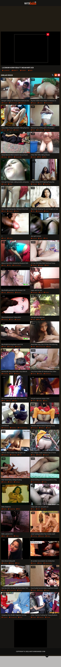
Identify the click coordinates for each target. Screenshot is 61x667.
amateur (39, 130)
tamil (10, 482)
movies (41, 536)
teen (4, 292)
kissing (9, 536)
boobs (33, 563)
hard (4, 590)
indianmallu (47, 563)
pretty (44, 482)
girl (40, 184)
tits (32, 211)
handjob (34, 292)
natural (17, 373)
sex (3, 400)
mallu (39, 563)
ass (38, 319)
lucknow (5, 70)
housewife (18, 157)
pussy (9, 130)
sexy (10, 157)
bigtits (4, 509)
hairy (4, 130)
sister (46, 211)
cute (33, 346)
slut (40, 292)
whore (11, 563)
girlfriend (47, 373)
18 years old (40, 346)
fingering (46, 184)
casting (47, 130)
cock (4, 238)
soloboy (5, 319)
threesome (13, 103)
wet (18, 509)
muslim (18, 292)
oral (19, 455)
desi (10, 184)
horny (23, 70)
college (34, 184)
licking (4, 563)
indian (40, 103)
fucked (34, 238)
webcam (39, 211)
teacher (40, 617)
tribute (17, 319)
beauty (15, 70)
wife (30, 70)
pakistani (34, 428)
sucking (5, 373)
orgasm (5, 617)
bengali (4, 103)
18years (34, 265)
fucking (34, 536)
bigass (33, 103)
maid (47, 265)
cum (11, 319)
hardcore (22, 103)
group (47, 617)
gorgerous (13, 617)
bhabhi (40, 590)
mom (8, 400)
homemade (48, 103)
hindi (16, 211)
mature (42, 428)
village (4, 157)
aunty (48, 428)
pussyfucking (22, 428)
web (38, 509)
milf (39, 157)
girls (40, 238)
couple (10, 211)
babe (48, 346)
